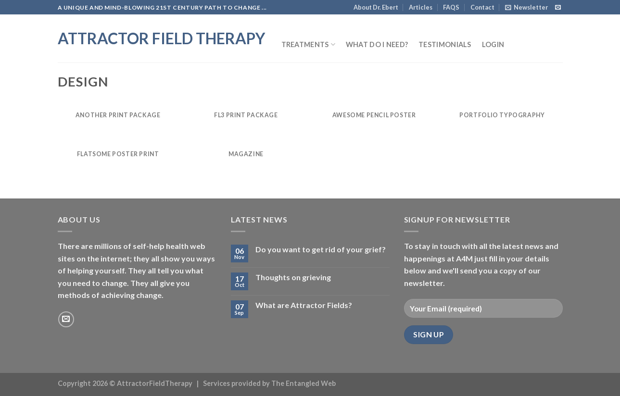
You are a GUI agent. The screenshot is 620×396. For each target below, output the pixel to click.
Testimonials (444, 44)
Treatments (308, 44)
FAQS (451, 7)
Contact (482, 7)
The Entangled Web (303, 383)
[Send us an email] (558, 7)
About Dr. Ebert (376, 7)
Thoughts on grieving (293, 277)
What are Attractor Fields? (303, 304)
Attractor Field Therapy (161, 38)
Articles (420, 7)
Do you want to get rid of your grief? (320, 249)
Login (493, 44)
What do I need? (377, 44)
